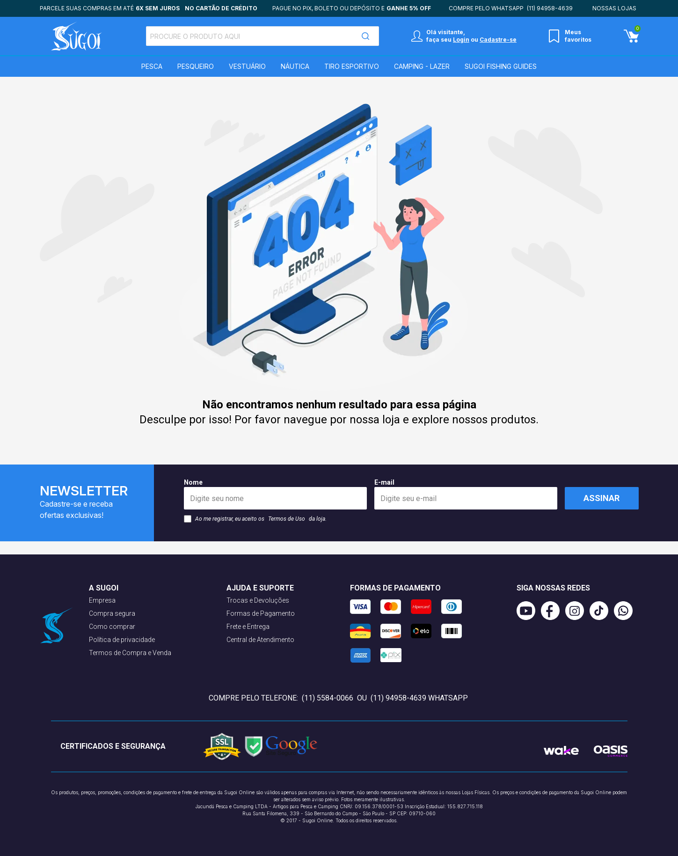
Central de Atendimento (260, 639)
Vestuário (247, 66)
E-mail (465, 494)
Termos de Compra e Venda (130, 653)
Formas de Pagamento (260, 613)
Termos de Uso (286, 519)
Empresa (102, 600)
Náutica (295, 66)
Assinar (601, 498)
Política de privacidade (122, 639)
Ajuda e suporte (260, 587)
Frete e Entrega (248, 626)
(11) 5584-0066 (328, 698)
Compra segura (112, 613)
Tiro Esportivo (351, 66)
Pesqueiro (195, 66)
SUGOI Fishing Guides (501, 66)
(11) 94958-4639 (550, 8)
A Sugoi (103, 587)
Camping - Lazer (422, 66)
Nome (275, 494)
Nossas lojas (614, 8)
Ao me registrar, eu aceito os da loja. (255, 519)
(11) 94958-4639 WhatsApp (419, 698)
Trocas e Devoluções (257, 600)
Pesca (151, 66)
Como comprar (112, 626)
